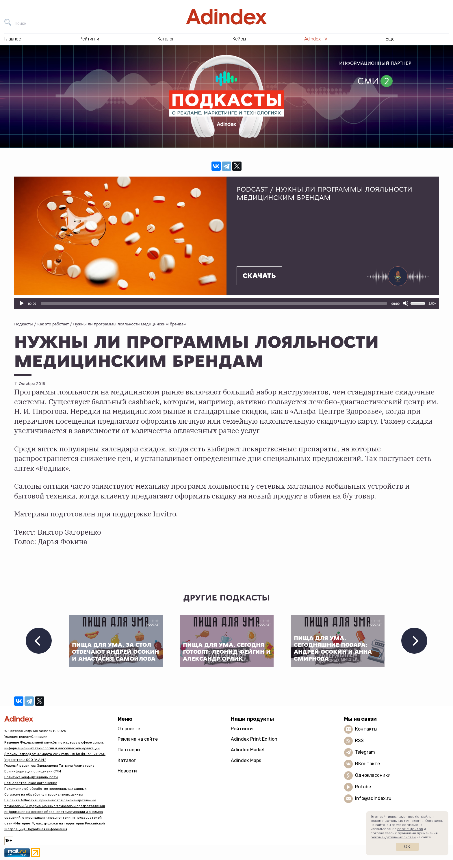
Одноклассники (373, 775)
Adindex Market (248, 749)
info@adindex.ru (373, 798)
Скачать (259, 276)
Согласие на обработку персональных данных (43, 794)
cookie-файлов (410, 829)
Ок (407, 846)
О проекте (129, 728)
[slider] (214, 303)
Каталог (127, 760)
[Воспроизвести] (21, 303)
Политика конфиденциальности (31, 777)
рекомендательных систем (393, 837)
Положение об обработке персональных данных (45, 789)
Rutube (363, 786)
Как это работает (53, 324)
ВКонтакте (367, 763)
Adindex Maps (246, 760)
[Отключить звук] (405, 303)
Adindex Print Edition (254, 739)
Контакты (366, 729)
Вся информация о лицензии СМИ (32, 771)
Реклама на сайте (138, 739)
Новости (127, 771)
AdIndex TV (315, 39)
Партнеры (129, 749)
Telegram (365, 752)
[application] (226, 303)
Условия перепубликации (25, 737)
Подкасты (23, 324)
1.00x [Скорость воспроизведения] (432, 303)
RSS (359, 740)
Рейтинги (242, 728)
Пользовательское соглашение (30, 783)
